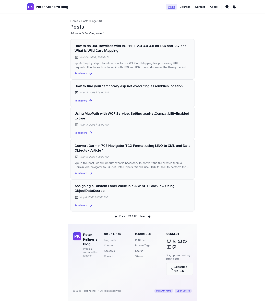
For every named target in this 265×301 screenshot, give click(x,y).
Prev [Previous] (119, 217)
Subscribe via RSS (179, 269)
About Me (109, 250)
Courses (108, 245)
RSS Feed (140, 240)
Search (139, 250)
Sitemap (139, 256)
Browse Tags (142, 245)
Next (145, 217)
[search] (227, 6)
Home (74, 21)
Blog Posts (110, 240)
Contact (108, 256)
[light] (234, 6)
